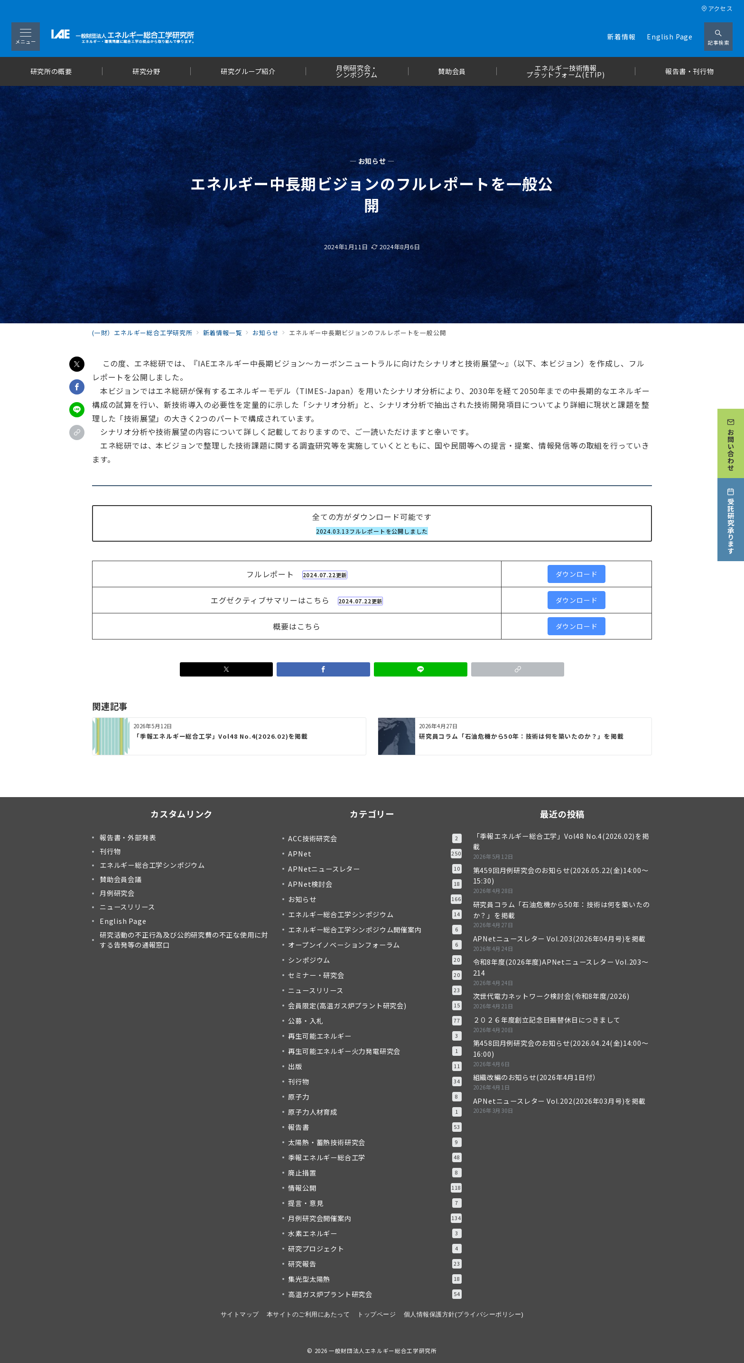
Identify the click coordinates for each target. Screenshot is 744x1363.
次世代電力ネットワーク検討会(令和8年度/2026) (551, 996)
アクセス (717, 8)
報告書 (374, 1127)
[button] (76, 432)
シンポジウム (374, 960)
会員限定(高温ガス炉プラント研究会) (374, 1005)
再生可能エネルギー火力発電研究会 (374, 1051)
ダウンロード (577, 574)
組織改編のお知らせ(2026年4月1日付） (536, 1077)
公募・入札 (374, 1020)
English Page (670, 36)
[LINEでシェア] (76, 409)
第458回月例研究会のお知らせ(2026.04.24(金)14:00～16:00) (561, 1048)
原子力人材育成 (374, 1112)
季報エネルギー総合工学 (374, 1157)
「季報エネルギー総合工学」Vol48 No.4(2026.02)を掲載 (561, 841)
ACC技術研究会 (374, 838)
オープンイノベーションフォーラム (374, 944)
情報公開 (374, 1188)
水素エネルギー (374, 1233)
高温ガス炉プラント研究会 (374, 1294)
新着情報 (621, 36)
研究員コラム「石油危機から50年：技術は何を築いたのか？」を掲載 (561, 910)
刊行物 (374, 1081)
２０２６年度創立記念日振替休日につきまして (547, 1020)
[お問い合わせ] (730, 441)
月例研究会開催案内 (374, 1218)
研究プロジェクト (374, 1248)
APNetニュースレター (374, 869)
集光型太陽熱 (374, 1279)
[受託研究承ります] (730, 517)
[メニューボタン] (25, 36)
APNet (374, 853)
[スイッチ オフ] (718, 36)
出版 (374, 1066)
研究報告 (374, 1264)
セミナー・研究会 (374, 975)
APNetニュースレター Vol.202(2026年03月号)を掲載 (559, 1101)
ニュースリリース (374, 990)
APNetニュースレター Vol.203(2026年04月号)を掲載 (559, 938)
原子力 (374, 1096)
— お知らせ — (372, 161)
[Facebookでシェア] (76, 387)
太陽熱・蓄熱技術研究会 (374, 1142)
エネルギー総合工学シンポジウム (374, 914)
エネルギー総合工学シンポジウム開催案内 (374, 929)
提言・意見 (374, 1203)
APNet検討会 (374, 884)
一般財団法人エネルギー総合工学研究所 (383, 1350)
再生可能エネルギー (374, 1036)
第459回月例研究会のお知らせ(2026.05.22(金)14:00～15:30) (561, 875)
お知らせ (374, 899)
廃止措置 (374, 1172)
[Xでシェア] (76, 364)
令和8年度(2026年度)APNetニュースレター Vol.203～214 (561, 967)
